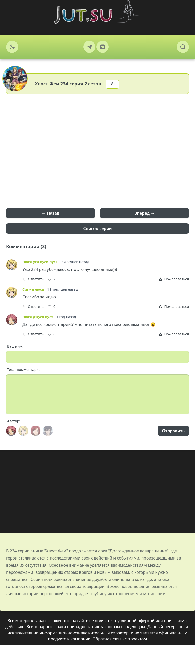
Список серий (97, 228)
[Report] (174, 279)
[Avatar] (11, 431)
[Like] (51, 279)
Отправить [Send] (173, 431)
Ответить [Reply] (33, 279)
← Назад (50, 213)
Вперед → (144, 213)
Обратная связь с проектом (120, 639)
